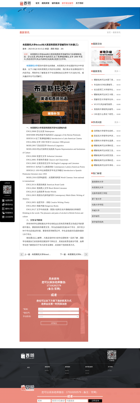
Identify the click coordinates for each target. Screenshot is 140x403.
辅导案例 (55, 3)
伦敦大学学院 (97, 205)
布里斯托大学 (97, 187)
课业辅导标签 (84, 378)
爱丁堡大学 (96, 199)
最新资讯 (87, 370)
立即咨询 (95, 401)
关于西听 (79, 3)
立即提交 (54, 323)
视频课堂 (67, 370)
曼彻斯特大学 (97, 182)
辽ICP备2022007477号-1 (57, 378)
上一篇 (38, 254)
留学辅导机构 (97, 222)
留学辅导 (96, 216)
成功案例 (67, 373)
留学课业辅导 (67, 3)
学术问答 (87, 373)
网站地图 (78, 378)
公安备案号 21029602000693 (69, 378)
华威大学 (96, 210)
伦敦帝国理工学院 (99, 193)
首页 (37, 3)
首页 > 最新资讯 (113, 32)
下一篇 (74, 254)
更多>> (117, 71)
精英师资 (45, 3)
